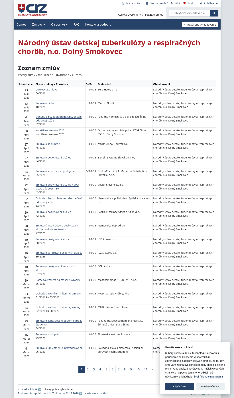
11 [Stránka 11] (145, 369)
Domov (22, 24)
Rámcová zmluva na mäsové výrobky (58, 280)
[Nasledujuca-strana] (153, 369)
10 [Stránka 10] (138, 369)
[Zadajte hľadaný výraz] (189, 13)
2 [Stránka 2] (88, 369)
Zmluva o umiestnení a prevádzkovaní (59, 348)
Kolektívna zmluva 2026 (50, 130)
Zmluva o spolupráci (48, 144)
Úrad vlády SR (29, 389)
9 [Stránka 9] (131, 369)
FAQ (77, 24)
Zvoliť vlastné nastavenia (208, 376)
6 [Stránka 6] (112, 369)
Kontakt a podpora (98, 24)
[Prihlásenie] (208, 3)
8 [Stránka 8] (125, 369)
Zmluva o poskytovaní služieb (53, 157)
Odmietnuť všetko (210, 386)
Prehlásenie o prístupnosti (34, 393)
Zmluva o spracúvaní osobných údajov (59, 252)
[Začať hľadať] (214, 13)
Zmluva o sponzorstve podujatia (55, 171)
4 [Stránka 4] (100, 369)
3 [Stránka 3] (94, 369)
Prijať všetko (179, 386)
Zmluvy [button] (37, 24)
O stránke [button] (58, 24)
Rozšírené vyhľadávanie (200, 24)
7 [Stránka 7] (118, 369)
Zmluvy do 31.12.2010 (65, 393)
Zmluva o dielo (45, 103)
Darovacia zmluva (46, 89)
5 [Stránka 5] (106, 369)
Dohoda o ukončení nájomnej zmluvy (58, 293)
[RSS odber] (175, 3)
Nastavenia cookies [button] (96, 393)
